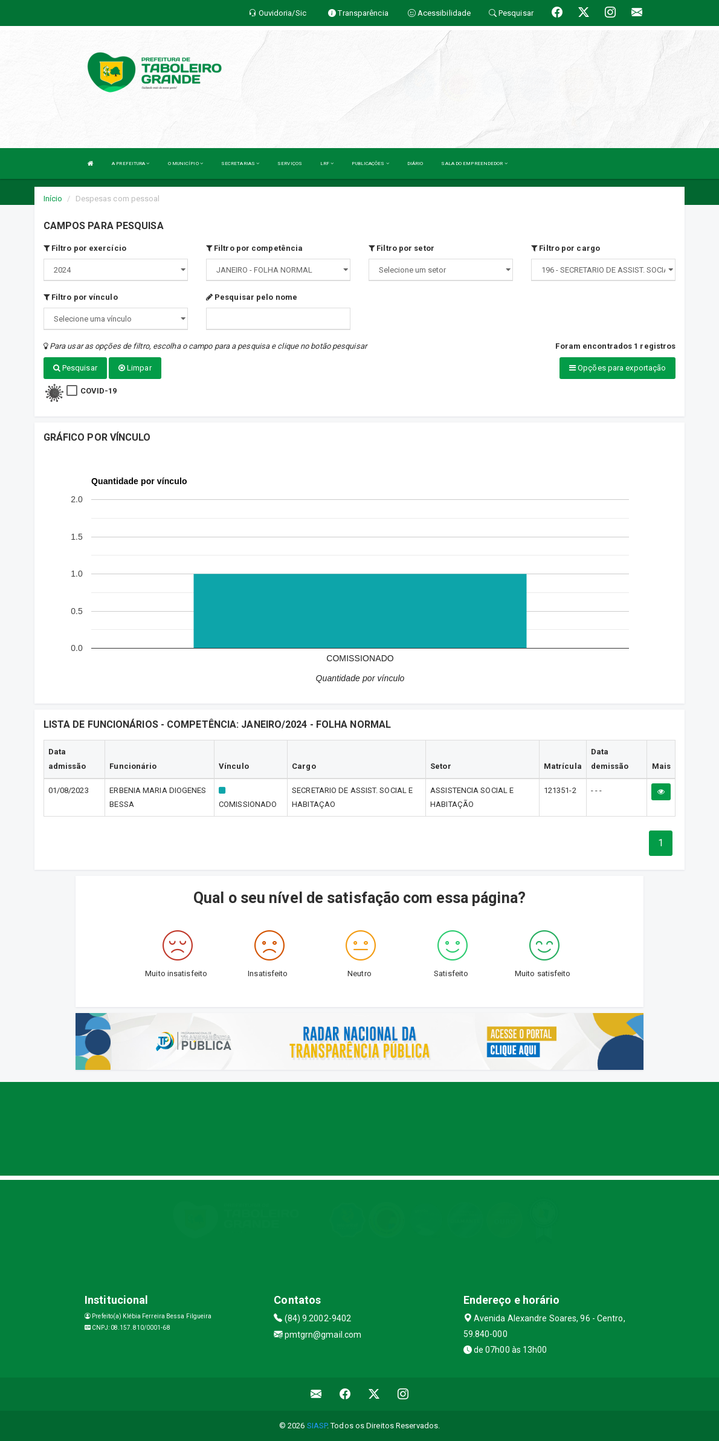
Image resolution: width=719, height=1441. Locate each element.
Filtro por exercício (85, 248)
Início (53, 198)
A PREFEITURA (130, 163)
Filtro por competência (254, 248)
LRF (327, 163)
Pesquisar (75, 367)
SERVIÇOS (289, 163)
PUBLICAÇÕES (370, 163)
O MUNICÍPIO (185, 163)
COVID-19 (98, 390)
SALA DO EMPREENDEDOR (474, 163)
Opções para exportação (617, 367)
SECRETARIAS (240, 163)
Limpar (135, 367)
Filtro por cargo (565, 248)
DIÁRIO (415, 163)
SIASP (317, 1425)
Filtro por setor (401, 248)
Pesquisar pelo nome (251, 297)
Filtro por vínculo (81, 297)
